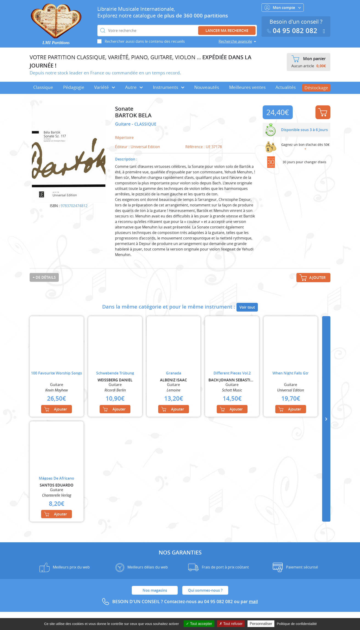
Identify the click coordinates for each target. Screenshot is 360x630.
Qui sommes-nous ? (205, 590)
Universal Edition (145, 146)
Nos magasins (155, 590)
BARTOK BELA (133, 115)
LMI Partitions (56, 42)
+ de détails (44, 277)
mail (253, 602)
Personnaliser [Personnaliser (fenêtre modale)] (261, 624)
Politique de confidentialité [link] (297, 624)
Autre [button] (134, 87)
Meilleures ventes (247, 87)
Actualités (286, 87)
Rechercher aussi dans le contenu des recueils (145, 41)
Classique (43, 87)
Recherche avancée (235, 41)
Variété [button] (104, 87)
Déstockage (316, 88)
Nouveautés (206, 87)
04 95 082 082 (293, 30)
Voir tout (247, 307)
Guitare (123, 124)
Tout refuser (231, 624)
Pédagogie (73, 87)
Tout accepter (199, 624)
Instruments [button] (168, 87)
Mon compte (282, 7)
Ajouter (322, 112)
